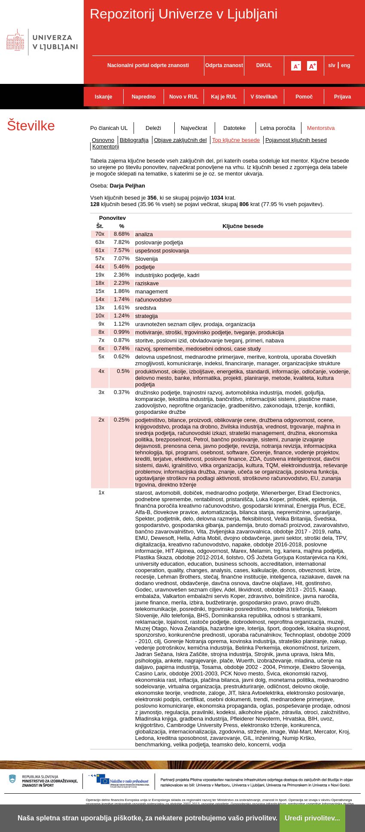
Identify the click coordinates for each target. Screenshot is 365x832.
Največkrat (194, 128)
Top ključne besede (236, 140)
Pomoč (304, 97)
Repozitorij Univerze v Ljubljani (184, 14)
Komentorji (105, 146)
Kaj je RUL (224, 97)
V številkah (263, 97)
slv (331, 65)
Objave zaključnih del (180, 140)
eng (345, 65)
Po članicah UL (109, 128)
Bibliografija (134, 140)
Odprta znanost (224, 65)
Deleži (153, 128)
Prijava (342, 97)
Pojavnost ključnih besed (296, 140)
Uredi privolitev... (312, 818)
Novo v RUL (183, 97)
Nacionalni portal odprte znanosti (148, 65)
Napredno (144, 97)
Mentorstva (321, 128)
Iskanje (104, 97)
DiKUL (264, 65)
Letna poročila (277, 128)
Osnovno (103, 140)
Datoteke (234, 128)
